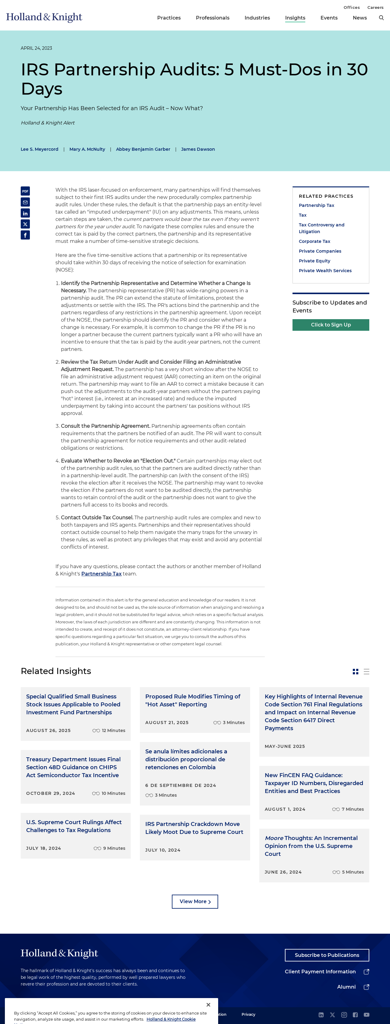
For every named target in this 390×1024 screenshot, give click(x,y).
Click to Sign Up (331, 325)
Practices (169, 18)
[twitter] (332, 1015)
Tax (303, 215)
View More (193, 901)
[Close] (208, 1013)
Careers (375, 7)
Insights (295, 18)
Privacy (248, 1014)
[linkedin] (321, 1015)
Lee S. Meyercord (39, 149)
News (360, 18)
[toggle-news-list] (366, 671)
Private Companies (320, 251)
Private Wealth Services (325, 270)
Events (329, 18)
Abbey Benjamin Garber (143, 149)
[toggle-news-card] (355, 671)
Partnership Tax (101, 574)
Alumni (346, 987)
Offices (352, 7)
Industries (257, 18)
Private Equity (314, 261)
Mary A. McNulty (87, 149)
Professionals (212, 18)
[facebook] (355, 1015)
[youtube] (366, 1015)
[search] (381, 17)
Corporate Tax (314, 241)
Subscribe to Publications (327, 955)
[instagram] (344, 1015)
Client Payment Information (320, 972)
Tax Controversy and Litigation (322, 228)
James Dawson (198, 149)
